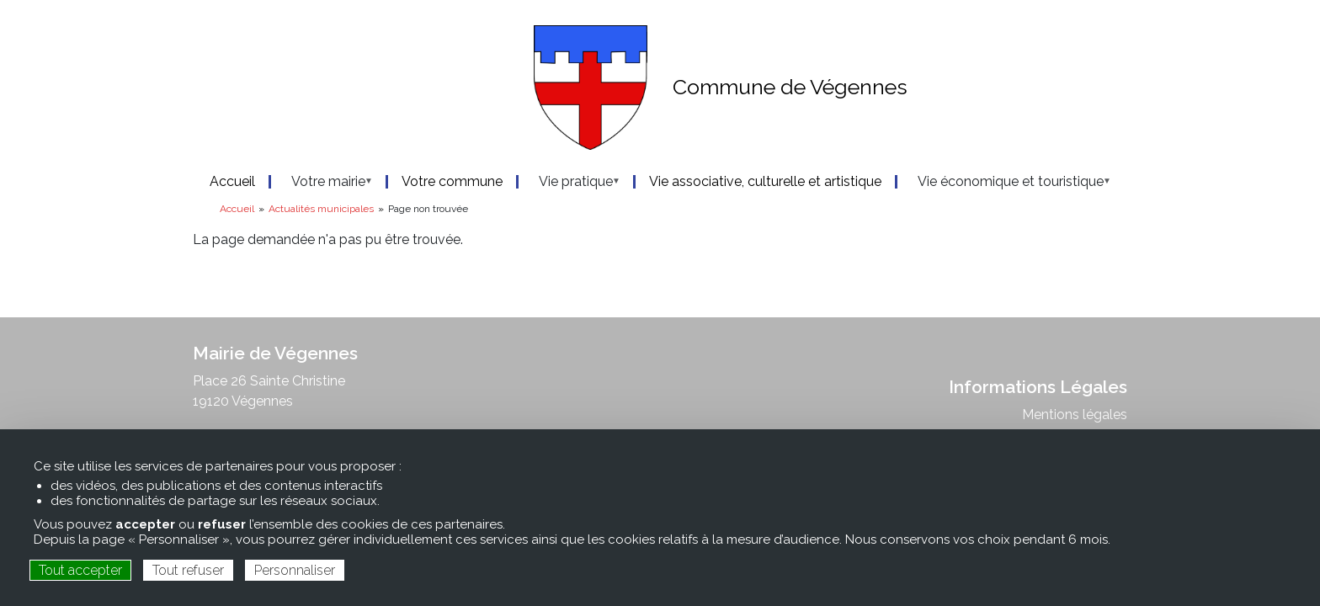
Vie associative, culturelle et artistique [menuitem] (765, 182)
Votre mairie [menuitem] (323, 182)
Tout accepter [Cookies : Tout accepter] (80, 570)
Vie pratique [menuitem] (571, 182)
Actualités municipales (321, 209)
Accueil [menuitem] (232, 182)
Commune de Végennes (790, 86)
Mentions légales (1074, 415)
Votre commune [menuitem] (452, 182)
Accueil (237, 209)
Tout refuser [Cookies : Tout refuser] (188, 570)
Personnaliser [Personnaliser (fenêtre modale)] (294, 570)
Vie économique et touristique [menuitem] (1005, 182)
